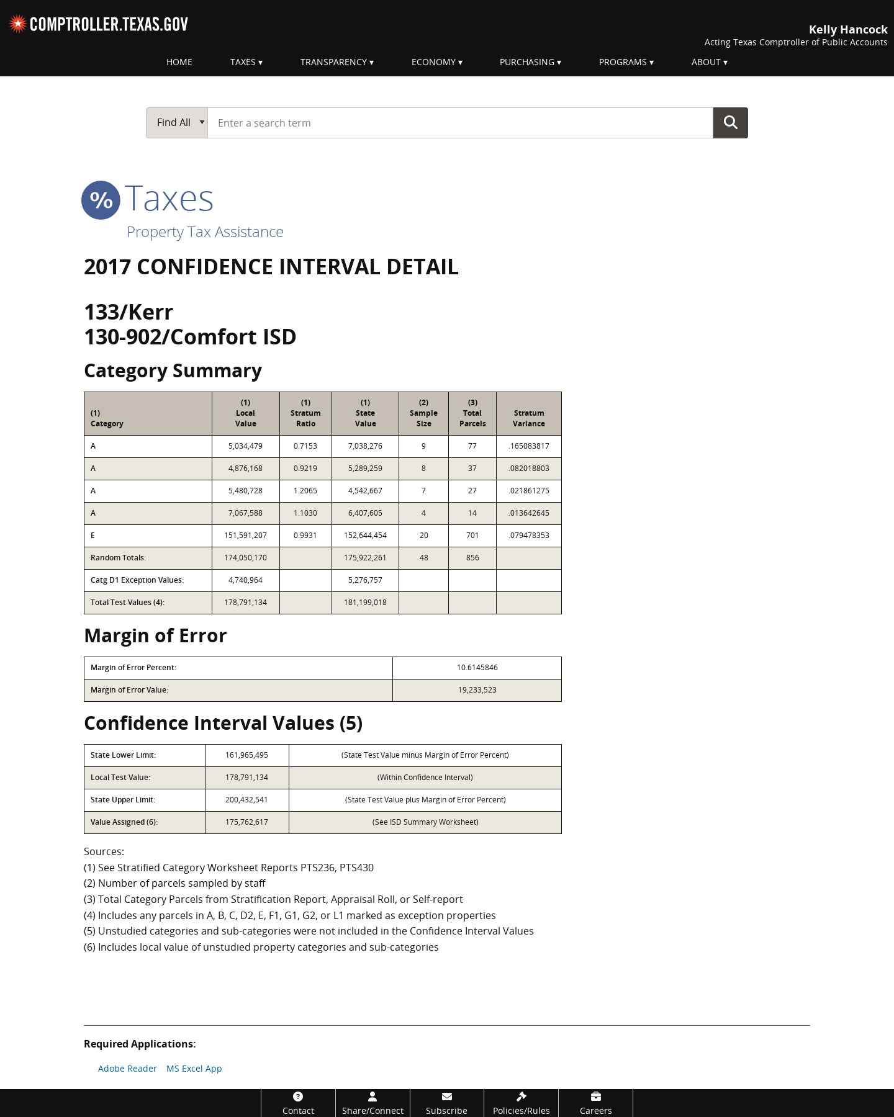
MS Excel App (194, 1068)
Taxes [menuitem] (243, 62)
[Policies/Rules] (521, 1103)
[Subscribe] (447, 1103)
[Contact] (298, 1103)
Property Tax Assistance (205, 231)
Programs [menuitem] (623, 62)
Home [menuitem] (179, 62)
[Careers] (596, 1103)
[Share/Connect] (373, 1103)
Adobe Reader (127, 1068)
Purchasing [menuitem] (527, 62)
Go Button (730, 122)
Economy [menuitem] (434, 62)
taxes (149, 196)
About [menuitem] (706, 62)
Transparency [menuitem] (333, 62)
